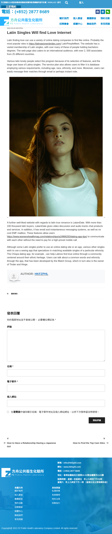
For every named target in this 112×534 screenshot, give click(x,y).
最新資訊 (14, 294)
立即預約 (11, 6)
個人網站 (11, 397)
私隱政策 (56, 491)
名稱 (10, 366)
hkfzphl (19, 28)
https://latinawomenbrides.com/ (45, 43)
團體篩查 (91, 18)
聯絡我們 (91, 24)
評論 (9, 327)
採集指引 (56, 503)
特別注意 (56, 499)
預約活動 (105, 18)
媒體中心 (77, 24)
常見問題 (105, 24)
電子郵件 (12, 381)
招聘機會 (64, 24)
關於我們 (64, 18)
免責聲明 (56, 495)
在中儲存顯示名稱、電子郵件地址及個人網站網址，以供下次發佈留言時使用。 (55, 412)
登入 (81, 2)
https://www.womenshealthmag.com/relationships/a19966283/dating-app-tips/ (47, 236)
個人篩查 (77, 18)
